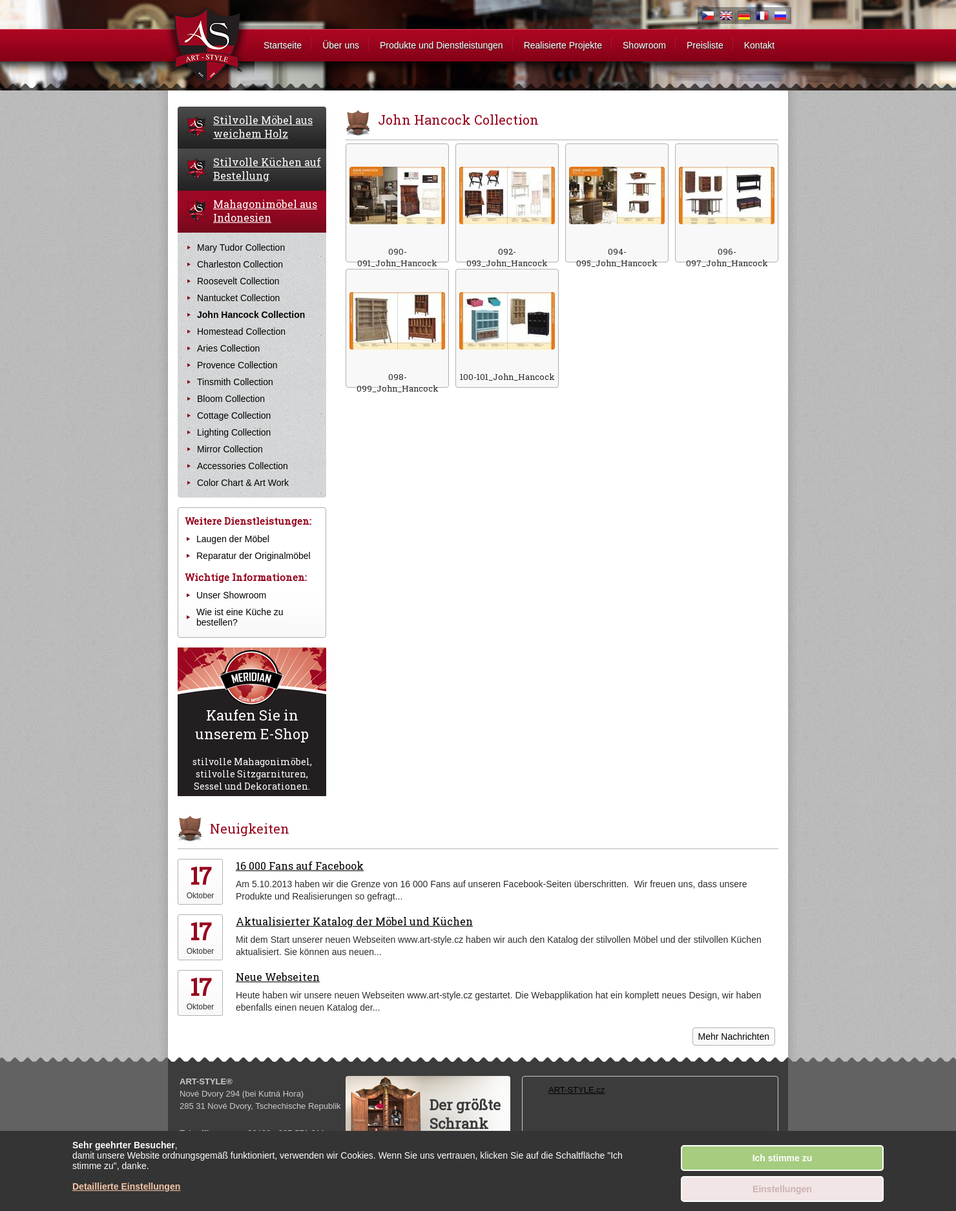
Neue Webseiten (278, 977)
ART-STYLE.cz (576, 1090)
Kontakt (759, 45)
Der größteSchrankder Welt (465, 1123)
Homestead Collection (241, 331)
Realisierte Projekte (563, 45)
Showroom (644, 45)
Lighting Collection (234, 432)
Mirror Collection (230, 449)
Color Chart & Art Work (243, 483)
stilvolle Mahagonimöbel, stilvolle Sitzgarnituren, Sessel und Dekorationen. (252, 749)
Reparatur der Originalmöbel (253, 556)
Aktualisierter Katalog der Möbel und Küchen (354, 921)
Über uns (340, 45)
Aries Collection (228, 348)
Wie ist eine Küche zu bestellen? (240, 617)
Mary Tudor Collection (241, 247)
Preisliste (705, 45)
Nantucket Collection (238, 298)
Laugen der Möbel (232, 539)
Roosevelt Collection (238, 281)
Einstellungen (782, 1189)
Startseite (283, 45)
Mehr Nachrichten (734, 1036)
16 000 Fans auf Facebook (300, 865)
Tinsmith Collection (235, 382)
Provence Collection (237, 365)
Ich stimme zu (783, 1158)
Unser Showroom (231, 595)
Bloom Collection (231, 399)
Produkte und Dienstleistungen (441, 45)
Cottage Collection (234, 415)
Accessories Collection (242, 466)
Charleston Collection (240, 264)
